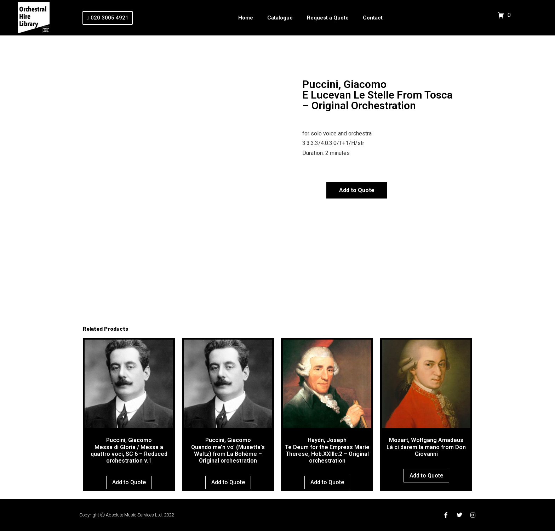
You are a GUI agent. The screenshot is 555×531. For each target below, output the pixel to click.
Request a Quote (328, 18)
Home (245, 18)
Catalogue (280, 18)
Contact (373, 18)
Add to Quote (356, 190)
